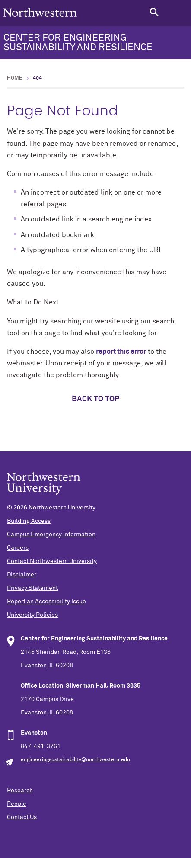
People (16, 804)
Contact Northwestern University (52, 561)
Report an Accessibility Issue (46, 602)
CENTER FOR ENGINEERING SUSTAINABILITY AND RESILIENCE (78, 42)
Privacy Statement (32, 588)
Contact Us (22, 817)
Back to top (95, 399)
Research (20, 791)
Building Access (29, 521)
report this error (121, 351)
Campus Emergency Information (51, 534)
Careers (18, 548)
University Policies (32, 615)
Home (14, 78)
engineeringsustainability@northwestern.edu (75, 759)
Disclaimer (21, 575)
